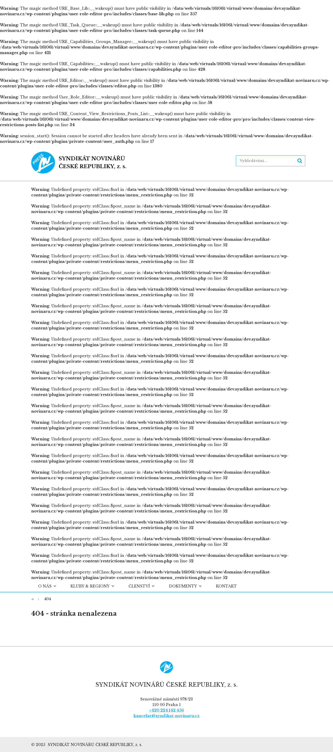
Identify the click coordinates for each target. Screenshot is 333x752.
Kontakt (226, 586)
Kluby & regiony (93, 586)
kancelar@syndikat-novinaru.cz (166, 715)
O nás (47, 586)
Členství (142, 586)
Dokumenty (185, 586)
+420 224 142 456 (166, 710)
